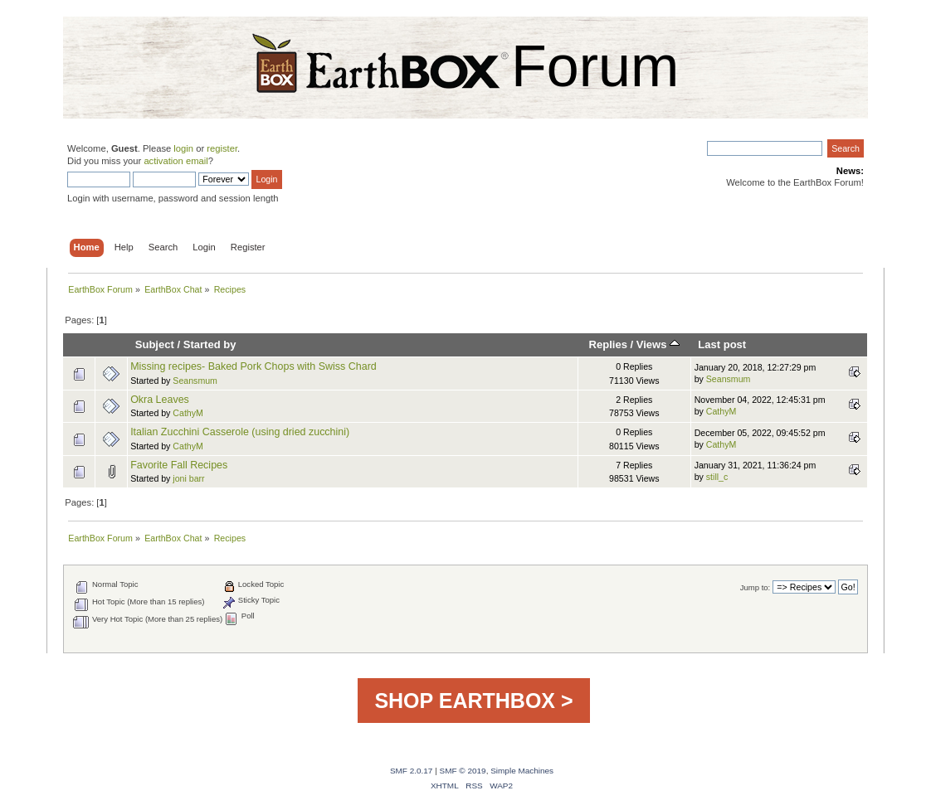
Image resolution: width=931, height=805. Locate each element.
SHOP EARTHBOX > (473, 700)
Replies (608, 344)
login (183, 148)
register (222, 148)
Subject (154, 344)
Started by (209, 344)
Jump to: (755, 587)
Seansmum (195, 381)
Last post (722, 344)
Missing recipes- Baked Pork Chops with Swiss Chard (253, 366)
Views (658, 344)
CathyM (188, 413)
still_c (717, 477)
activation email (175, 161)
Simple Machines (521, 770)
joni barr (188, 478)
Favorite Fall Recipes (178, 465)
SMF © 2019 (463, 770)
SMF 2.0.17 (411, 770)
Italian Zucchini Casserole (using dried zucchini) (239, 432)
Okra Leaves (159, 399)
